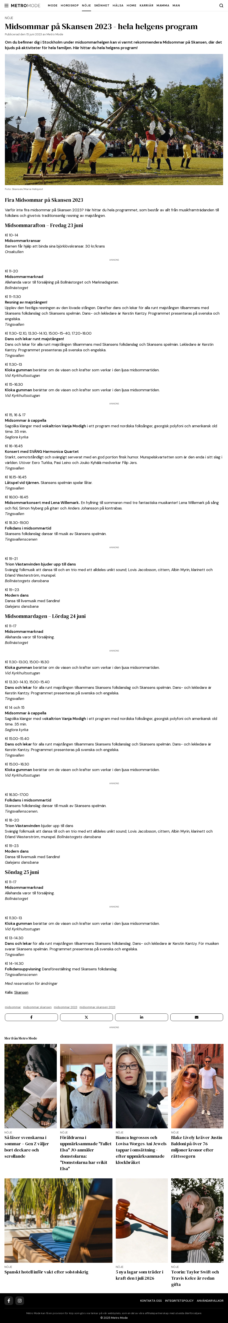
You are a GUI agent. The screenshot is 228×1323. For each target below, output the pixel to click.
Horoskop (70, 5)
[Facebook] (8, 1300)
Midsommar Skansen (37, 1007)
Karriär (146, 5)
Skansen (21, 992)
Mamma (163, 5)
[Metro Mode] (25, 5)
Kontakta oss (151, 1301)
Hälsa (118, 5)
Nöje (86, 5)
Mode (53, 5)
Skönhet (102, 5)
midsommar (13, 1007)
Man (176, 5)
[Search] (221, 5)
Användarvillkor (210, 1301)
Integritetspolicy (179, 1301)
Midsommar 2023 (65, 1007)
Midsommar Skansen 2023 (97, 1007)
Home (132, 5)
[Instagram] (19, 1300)
